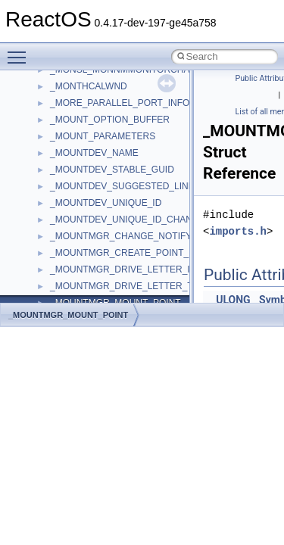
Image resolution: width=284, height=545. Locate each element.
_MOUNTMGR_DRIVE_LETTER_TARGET (136, 286)
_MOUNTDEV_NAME (94, 153)
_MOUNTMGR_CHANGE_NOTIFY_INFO (134, 236)
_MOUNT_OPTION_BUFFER (110, 119)
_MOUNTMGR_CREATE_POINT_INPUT (133, 253)
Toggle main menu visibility (20, 50)
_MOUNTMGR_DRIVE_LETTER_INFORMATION (150, 269)
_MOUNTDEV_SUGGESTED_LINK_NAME (138, 186)
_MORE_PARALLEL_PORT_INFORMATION (140, 103)
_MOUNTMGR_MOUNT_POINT (68, 314)
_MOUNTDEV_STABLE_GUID (112, 169)
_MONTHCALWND (88, 86)
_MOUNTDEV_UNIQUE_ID (105, 203)
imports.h (238, 231)
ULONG (233, 300)
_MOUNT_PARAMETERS (102, 136)
